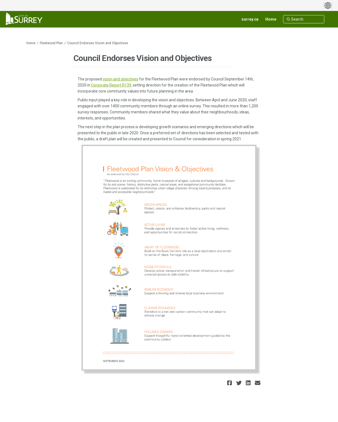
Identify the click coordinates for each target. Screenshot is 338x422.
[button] (230, 383)
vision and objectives (120, 79)
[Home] (271, 19)
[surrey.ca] (250, 19)
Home (30, 43)
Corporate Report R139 (111, 85)
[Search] (303, 19)
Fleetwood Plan (51, 43)
